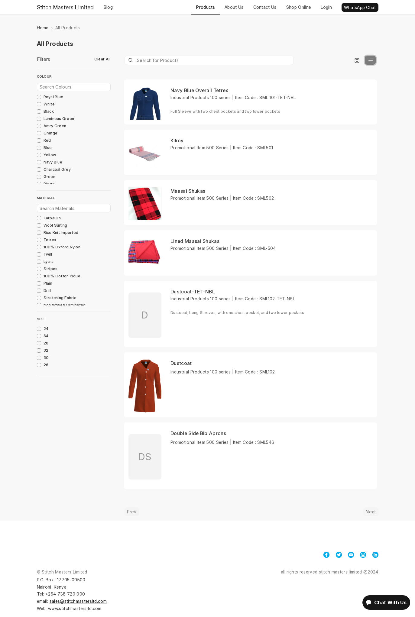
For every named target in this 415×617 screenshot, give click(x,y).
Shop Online (298, 7)
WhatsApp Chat (360, 7)
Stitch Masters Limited (65, 7)
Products (205, 7)
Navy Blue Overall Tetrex (199, 90)
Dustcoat (181, 363)
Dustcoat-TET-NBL (192, 292)
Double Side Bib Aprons (198, 433)
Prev (132, 511)
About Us (234, 7)
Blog (108, 7)
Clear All (102, 59)
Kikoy (177, 140)
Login (326, 7)
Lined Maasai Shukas (194, 241)
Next (371, 511)
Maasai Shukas (187, 191)
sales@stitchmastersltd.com (78, 601)
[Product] (209, 60)
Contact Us (265, 7)
